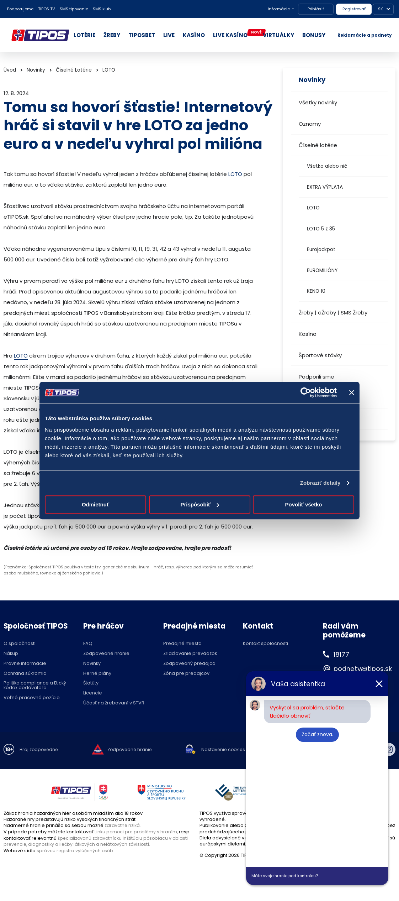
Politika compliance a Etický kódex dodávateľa (35, 685)
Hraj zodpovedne (40, 750)
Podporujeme (20, 9)
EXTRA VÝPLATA (325, 187)
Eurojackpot (321, 249)
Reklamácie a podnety (364, 35)
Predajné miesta (182, 643)
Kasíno (307, 334)
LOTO (313, 207)
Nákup (11, 653)
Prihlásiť (316, 9)
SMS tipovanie (74, 9)
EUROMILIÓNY (322, 270)
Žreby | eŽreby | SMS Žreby (333, 312)
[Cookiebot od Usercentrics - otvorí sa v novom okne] (306, 392)
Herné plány (97, 673)
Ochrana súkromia (25, 673)
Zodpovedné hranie (106, 653)
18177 (342, 654)
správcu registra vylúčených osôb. (76, 850)
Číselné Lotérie (74, 70)
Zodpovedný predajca (189, 663)
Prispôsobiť (199, 504)
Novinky (36, 70)
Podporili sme (316, 376)
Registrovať (354, 9)
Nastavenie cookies (227, 750)
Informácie (279, 9)
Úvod (10, 70)
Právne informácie (25, 663)
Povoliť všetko (303, 504)
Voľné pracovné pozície (32, 698)
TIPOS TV (46, 9)
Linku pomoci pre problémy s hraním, (137, 832)
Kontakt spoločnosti (265, 643)
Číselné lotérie (318, 145)
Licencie (92, 693)
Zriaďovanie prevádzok (190, 653)
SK (380, 9)
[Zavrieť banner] (351, 392)
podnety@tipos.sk (366, 668)
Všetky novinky (318, 102)
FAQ (87, 643)
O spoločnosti (20, 643)
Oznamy (310, 123)
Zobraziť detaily (320, 483)
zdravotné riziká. (123, 825)
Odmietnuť (95, 504)
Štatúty (91, 683)
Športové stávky (320, 355)
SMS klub (102, 9)
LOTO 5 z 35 (321, 228)
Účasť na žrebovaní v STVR (113, 703)
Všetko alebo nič (327, 166)
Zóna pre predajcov (186, 673)
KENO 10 (316, 291)
